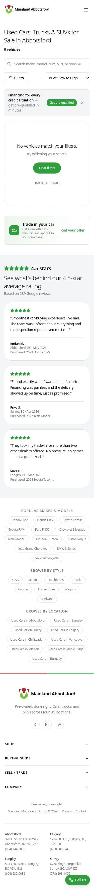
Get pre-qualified (62, 102)
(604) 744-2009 (15, 849)
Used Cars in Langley (68, 620)
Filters (16, 77)
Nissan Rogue (76, 539)
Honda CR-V (45, 520)
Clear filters (47, 168)
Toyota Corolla (72, 520)
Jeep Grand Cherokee (32, 548)
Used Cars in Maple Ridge (65, 649)
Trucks (77, 580)
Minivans (47, 599)
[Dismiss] (82, 102)
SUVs (15, 580)
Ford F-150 (42, 529)
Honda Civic (20, 520)
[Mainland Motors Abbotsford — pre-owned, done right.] (27, 10)
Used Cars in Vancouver (67, 639)
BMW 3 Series (66, 548)
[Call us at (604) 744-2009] (77, 880)
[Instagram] (47, 724)
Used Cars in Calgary (65, 630)
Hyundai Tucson (47, 539)
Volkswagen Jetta (47, 558)
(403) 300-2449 (60, 849)
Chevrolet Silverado (72, 529)
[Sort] (67, 77)
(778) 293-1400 (60, 873)
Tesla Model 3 (17, 539)
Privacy (67, 811)
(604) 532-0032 (15, 873)
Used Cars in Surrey (28, 630)
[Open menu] (86, 10)
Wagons (70, 589)
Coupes (23, 589)
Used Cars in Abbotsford (28, 620)
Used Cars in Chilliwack (26, 639)
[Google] (59, 724)
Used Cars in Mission (25, 649)
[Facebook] (35, 724)
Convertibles (46, 589)
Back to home (47, 183)
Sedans (33, 580)
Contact (81, 811)
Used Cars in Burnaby (47, 658)
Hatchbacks (56, 580)
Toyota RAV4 (17, 529)
